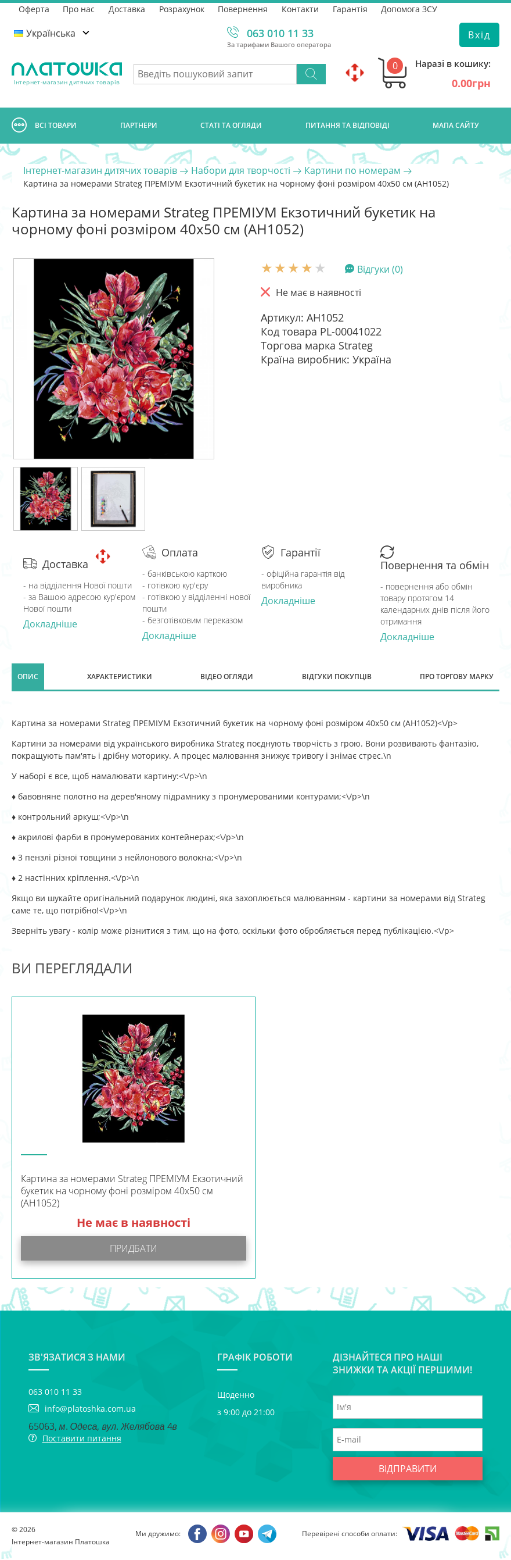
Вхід (479, 34)
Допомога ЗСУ (411, 8)
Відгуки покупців (337, 677)
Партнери (138, 125)
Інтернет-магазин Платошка (61, 1543)
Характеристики (119, 677)
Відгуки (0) (380, 268)
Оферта (34, 8)
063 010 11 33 (280, 33)
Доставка (127, 8)
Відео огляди (226, 677)
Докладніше (50, 623)
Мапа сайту (456, 125)
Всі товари (44, 126)
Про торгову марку (457, 677)
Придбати (133, 1249)
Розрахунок (182, 8)
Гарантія (351, 8)
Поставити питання (81, 1439)
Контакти (301, 8)
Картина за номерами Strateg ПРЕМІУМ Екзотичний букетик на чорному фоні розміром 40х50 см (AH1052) (132, 1192)
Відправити (408, 1469)
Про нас (79, 8)
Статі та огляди (231, 125)
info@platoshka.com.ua (90, 1409)
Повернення (244, 8)
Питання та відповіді (347, 125)
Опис (27, 677)
